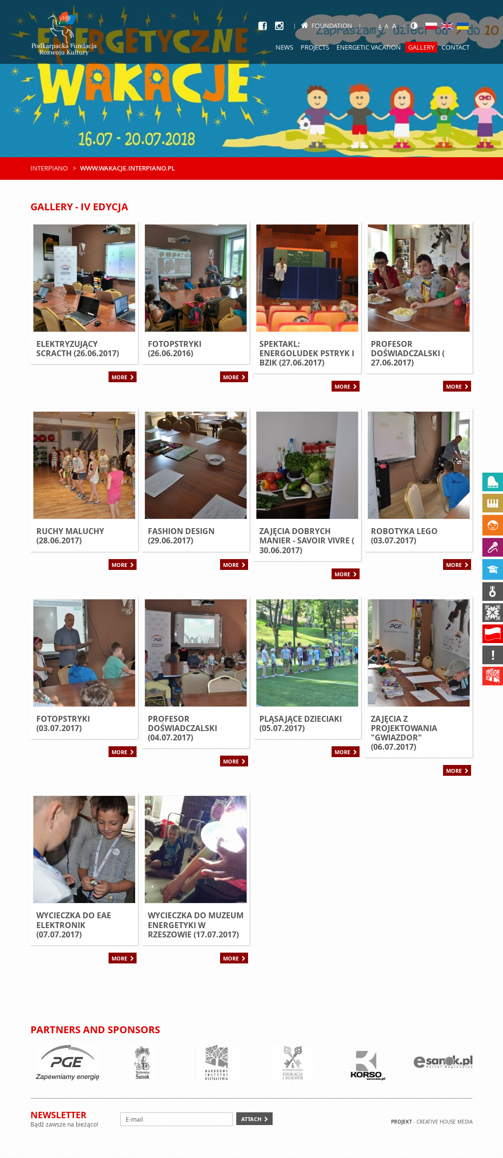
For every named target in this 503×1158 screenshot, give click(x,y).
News (284, 47)
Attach (251, 1119)
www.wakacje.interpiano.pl (127, 168)
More (119, 377)
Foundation (326, 25)
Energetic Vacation (368, 47)
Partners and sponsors (95, 1029)
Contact (456, 47)
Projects (315, 47)
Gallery (421, 47)
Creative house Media (445, 1122)
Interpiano (49, 168)
